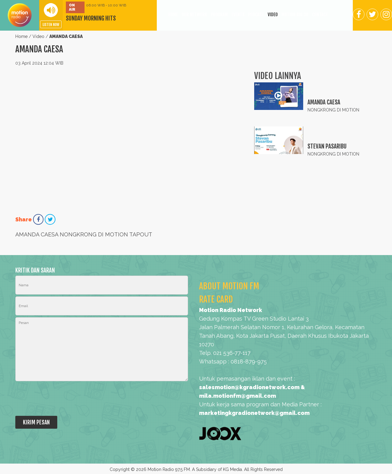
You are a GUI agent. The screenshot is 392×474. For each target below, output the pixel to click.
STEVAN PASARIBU (327, 146)
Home (21, 36)
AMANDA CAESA (323, 102)
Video (38, 36)
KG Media (232, 469)
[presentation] (61, 399)
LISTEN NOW (51, 24)
